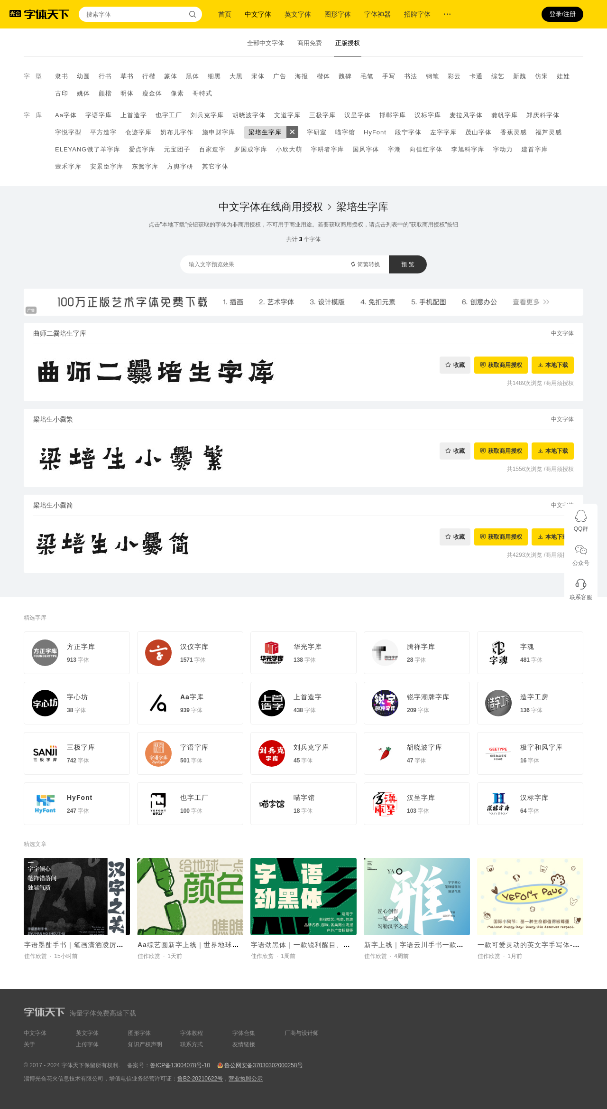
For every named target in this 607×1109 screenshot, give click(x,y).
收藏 (459, 365)
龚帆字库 (504, 115)
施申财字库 (218, 132)
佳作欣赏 (35, 956)
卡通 (476, 76)
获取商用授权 (505, 365)
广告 (279, 76)
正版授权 (347, 43)
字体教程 (191, 1033)
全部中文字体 (265, 43)
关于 (29, 1044)
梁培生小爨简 (53, 505)
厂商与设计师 (302, 1033)
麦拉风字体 (466, 115)
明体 (127, 93)
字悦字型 (68, 132)
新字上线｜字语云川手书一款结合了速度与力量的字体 (449, 945)
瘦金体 (152, 93)
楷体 (323, 76)
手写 (388, 76)
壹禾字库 (68, 166)
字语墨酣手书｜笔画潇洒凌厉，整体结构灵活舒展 (102, 945)
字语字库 (98, 115)
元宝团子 (177, 149)
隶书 (61, 76)
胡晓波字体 (249, 115)
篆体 (170, 76)
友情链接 (243, 1044)
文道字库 (287, 115)
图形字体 (337, 14)
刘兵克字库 (207, 115)
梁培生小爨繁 (53, 419)
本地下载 (556, 365)
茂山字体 (478, 132)
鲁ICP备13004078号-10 (180, 1065)
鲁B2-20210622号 (200, 1078)
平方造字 (103, 132)
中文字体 (258, 14)
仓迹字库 (138, 132)
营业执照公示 (246, 1078)
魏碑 (345, 76)
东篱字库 (145, 166)
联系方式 (191, 1044)
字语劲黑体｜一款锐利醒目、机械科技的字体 (322, 945)
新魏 (519, 76)
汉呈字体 (357, 115)
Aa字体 (66, 115)
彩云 (454, 76)
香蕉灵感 (513, 132)
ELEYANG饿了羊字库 (87, 149)
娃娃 (563, 76)
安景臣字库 (106, 166)
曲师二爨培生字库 (59, 333)
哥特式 (202, 93)
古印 (61, 93)
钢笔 (432, 76)
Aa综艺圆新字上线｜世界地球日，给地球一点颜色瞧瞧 (224, 945)
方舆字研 (180, 166)
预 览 (407, 264)
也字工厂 (169, 115)
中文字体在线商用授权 (271, 207)
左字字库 (443, 132)
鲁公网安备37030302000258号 (263, 1065)
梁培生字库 (265, 132)
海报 (301, 76)
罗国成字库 (250, 149)
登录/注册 (562, 14)
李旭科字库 (467, 149)
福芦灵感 (548, 132)
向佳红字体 (425, 149)
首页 (224, 14)
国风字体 (365, 149)
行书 (105, 76)
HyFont (375, 132)
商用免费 (309, 43)
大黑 (236, 76)
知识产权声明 (145, 1044)
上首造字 (133, 115)
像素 (177, 93)
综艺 (498, 76)
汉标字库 (427, 115)
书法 (410, 76)
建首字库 (534, 149)
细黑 (214, 76)
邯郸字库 (392, 115)
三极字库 (322, 115)
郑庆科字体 (543, 115)
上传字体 (87, 1044)
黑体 (192, 76)
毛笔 (367, 76)
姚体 (83, 93)
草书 (127, 76)
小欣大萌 (289, 149)
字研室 (317, 132)
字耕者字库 (327, 149)
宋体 (258, 76)
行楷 (149, 76)
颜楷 (105, 93)
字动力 (503, 149)
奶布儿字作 (176, 132)
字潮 (394, 149)
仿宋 (541, 76)
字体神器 (377, 14)
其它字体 (215, 166)
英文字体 (298, 14)
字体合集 (243, 1033)
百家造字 (212, 149)
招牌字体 (417, 14)
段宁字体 (408, 132)
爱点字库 (142, 149)
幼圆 (83, 76)
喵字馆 (345, 132)
